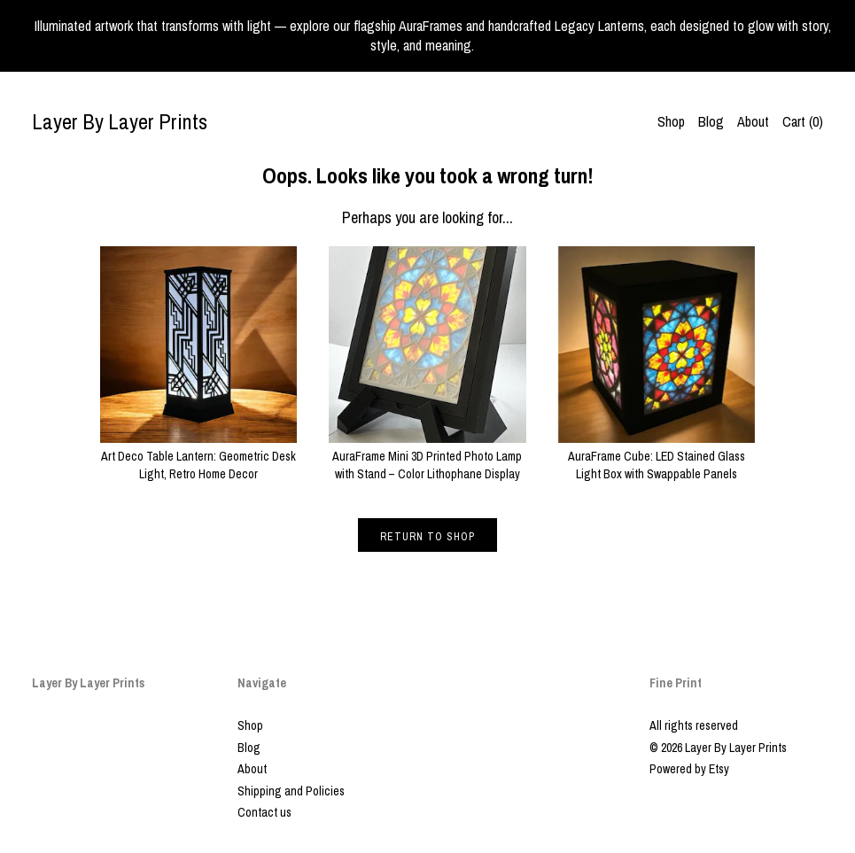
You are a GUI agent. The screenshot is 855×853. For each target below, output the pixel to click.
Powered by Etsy (689, 769)
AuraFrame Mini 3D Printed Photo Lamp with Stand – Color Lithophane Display (427, 455)
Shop (671, 121)
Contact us (264, 812)
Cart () (802, 121)
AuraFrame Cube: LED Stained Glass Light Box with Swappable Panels (656, 455)
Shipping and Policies (291, 791)
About (753, 121)
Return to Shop (427, 537)
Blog (711, 121)
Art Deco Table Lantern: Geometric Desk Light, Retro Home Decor (198, 455)
